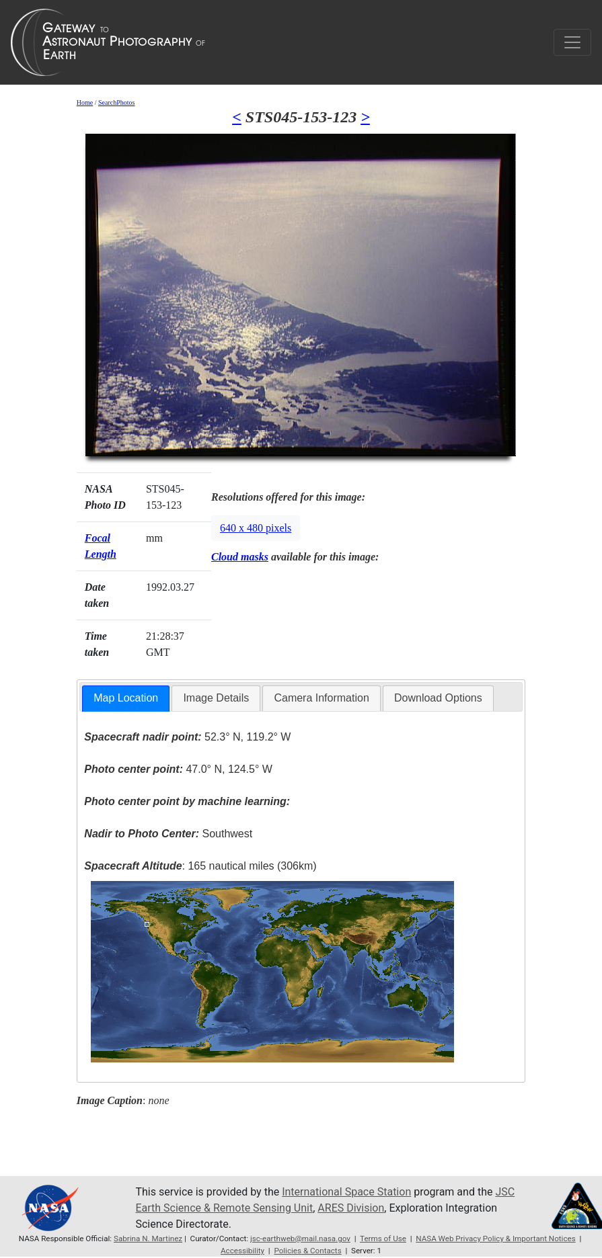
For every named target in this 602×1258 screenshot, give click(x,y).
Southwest (168, 833)
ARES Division (350, 1208)
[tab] (126, 698)
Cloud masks (239, 556)
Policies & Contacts (307, 1250)
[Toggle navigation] (572, 42)
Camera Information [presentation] (321, 698)
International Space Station (346, 1191)
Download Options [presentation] (438, 698)
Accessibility (242, 1250)
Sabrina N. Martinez (148, 1238)
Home (85, 102)
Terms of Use (383, 1238)
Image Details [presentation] (216, 698)
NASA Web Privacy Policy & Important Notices (495, 1238)
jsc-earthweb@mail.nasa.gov (300, 1238)
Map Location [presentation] (125, 698)
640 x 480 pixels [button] (255, 528)
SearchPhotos (116, 102)
